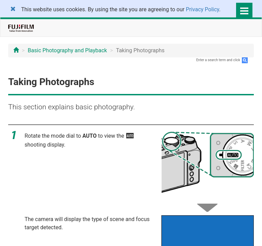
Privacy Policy (202, 9)
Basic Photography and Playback (67, 50)
